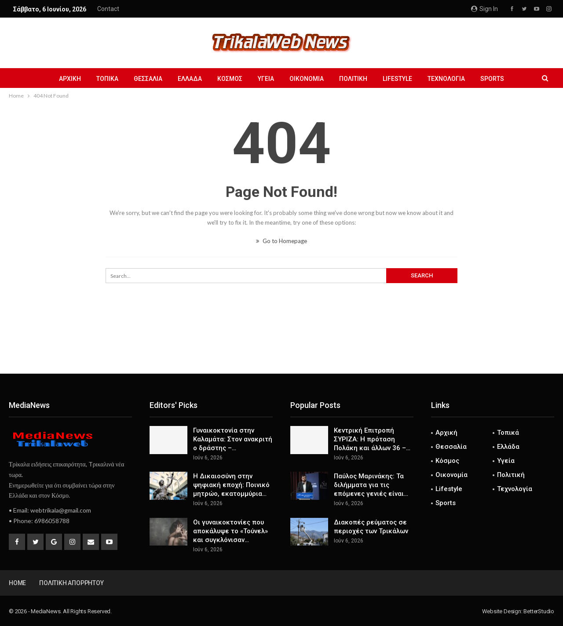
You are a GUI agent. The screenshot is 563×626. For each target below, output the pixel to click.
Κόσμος (229, 78)
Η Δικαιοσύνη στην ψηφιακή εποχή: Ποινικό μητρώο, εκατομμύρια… (231, 485)
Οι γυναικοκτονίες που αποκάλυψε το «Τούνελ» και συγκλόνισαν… (230, 531)
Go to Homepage (281, 240)
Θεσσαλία (148, 78)
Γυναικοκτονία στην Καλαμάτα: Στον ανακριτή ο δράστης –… (232, 439)
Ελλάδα (190, 78)
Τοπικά (107, 78)
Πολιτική (353, 78)
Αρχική (70, 78)
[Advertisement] (281, 344)
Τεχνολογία (446, 78)
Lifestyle (397, 78)
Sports (492, 78)
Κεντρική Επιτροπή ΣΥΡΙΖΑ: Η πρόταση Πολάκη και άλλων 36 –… (372, 439)
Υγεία (266, 78)
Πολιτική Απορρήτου (71, 582)
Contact (108, 8)
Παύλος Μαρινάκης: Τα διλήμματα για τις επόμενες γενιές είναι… (371, 485)
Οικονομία (306, 78)
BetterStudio (538, 611)
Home (17, 582)
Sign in (484, 8)
